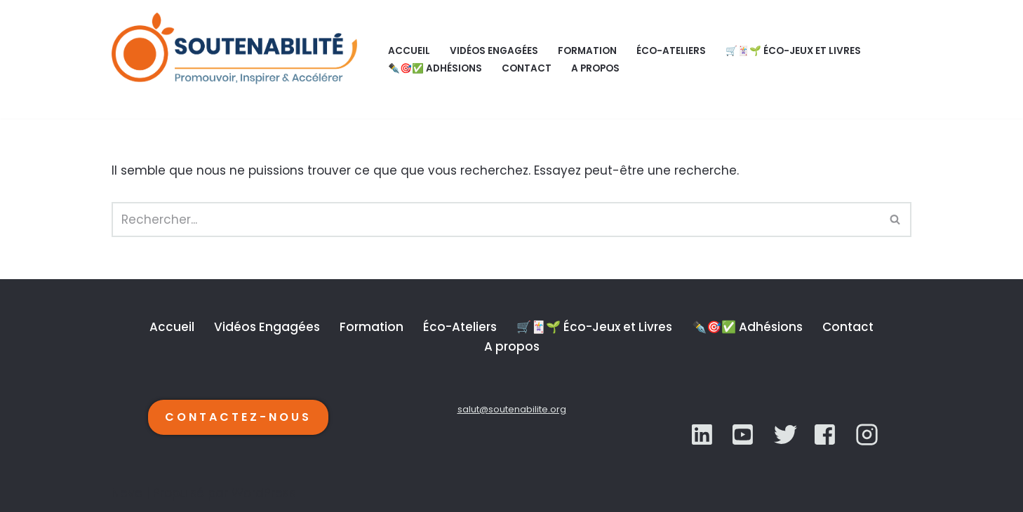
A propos (595, 68)
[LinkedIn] (703, 434)
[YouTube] (785, 434)
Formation (587, 51)
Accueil (409, 51)
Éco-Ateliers (671, 51)
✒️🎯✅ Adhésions (435, 68)
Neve (127, 493)
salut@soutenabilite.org (511, 409)
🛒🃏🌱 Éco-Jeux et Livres (793, 51)
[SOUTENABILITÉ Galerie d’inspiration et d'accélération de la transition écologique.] (238, 59)
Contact (526, 68)
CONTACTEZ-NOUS (238, 417)
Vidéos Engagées (494, 51)
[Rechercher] (496, 219)
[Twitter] (744, 434)
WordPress (263, 493)
